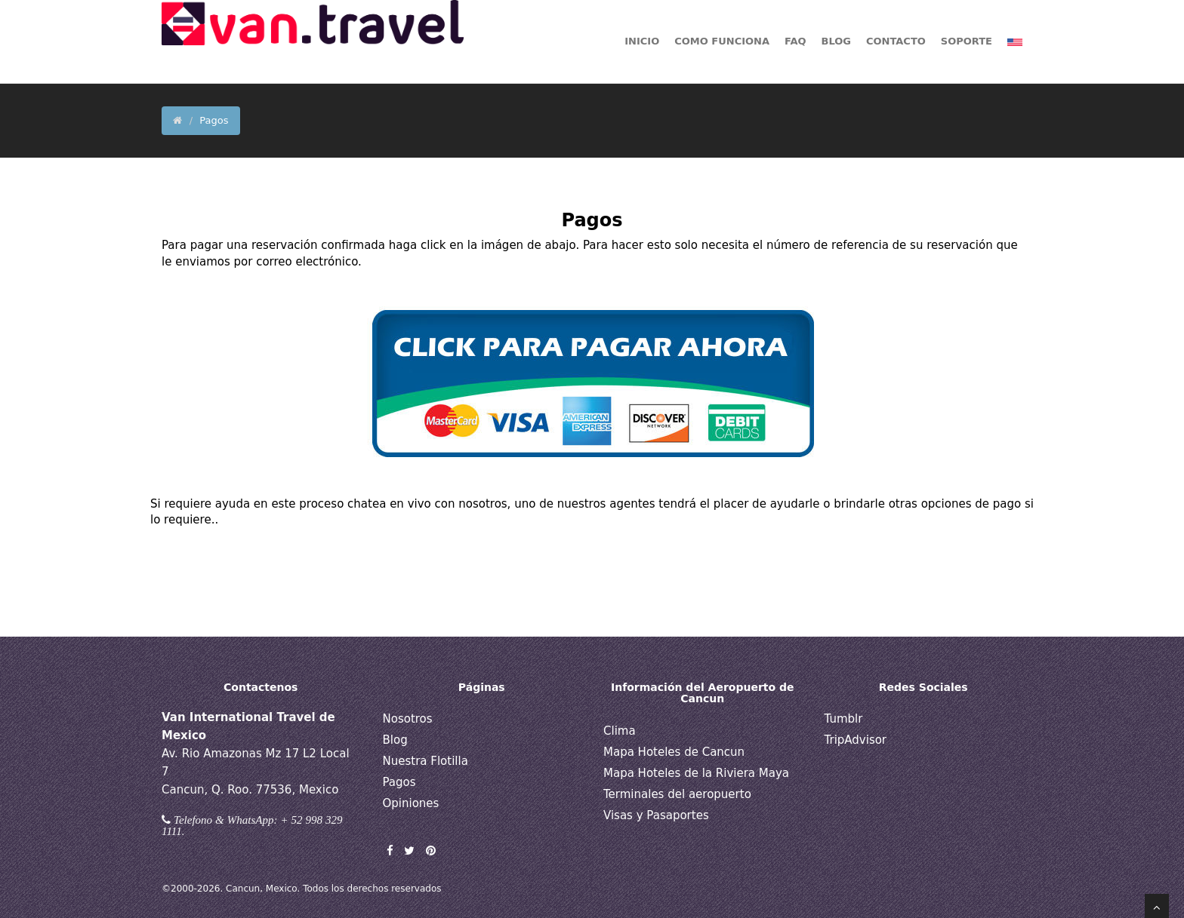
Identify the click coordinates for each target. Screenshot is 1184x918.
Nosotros (408, 719)
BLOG (836, 41)
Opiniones (411, 803)
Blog (395, 740)
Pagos (399, 782)
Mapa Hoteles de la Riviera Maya (696, 773)
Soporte (966, 41)
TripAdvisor (856, 740)
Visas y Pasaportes (656, 815)
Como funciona (721, 41)
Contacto (896, 41)
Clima (619, 731)
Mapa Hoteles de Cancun (674, 752)
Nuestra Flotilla (425, 761)
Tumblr (844, 719)
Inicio (641, 41)
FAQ (795, 41)
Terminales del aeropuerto (677, 794)
